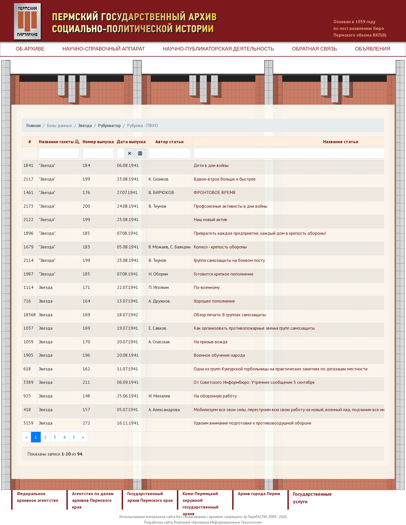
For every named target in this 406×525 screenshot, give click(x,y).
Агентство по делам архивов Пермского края (93, 500)
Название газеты (56, 141)
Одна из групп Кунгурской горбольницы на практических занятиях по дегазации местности (280, 368)
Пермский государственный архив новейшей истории (118, 21)
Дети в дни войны (211, 165)
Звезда (85, 125)
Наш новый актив (210, 219)
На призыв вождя (210, 341)
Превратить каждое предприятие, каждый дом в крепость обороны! (260, 233)
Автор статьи (169, 141)
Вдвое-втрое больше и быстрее (225, 179)
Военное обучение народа (219, 355)
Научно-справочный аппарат (104, 49)
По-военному (207, 287)
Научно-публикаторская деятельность (218, 49)
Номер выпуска (98, 141)
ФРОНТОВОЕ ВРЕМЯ (214, 192)
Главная (33, 125)
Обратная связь (314, 49)
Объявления (372, 49)
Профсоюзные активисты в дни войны (230, 206)
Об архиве (30, 49)
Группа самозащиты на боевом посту (229, 260)
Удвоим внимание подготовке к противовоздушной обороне (252, 423)
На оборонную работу (215, 396)
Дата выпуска (131, 141)
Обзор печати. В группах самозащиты (230, 314)
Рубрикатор (109, 125)
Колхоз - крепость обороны (220, 247)
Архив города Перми (259, 493)
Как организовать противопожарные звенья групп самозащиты (254, 328)
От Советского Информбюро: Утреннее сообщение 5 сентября (254, 382)
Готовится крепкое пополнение (223, 274)
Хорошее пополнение (214, 301)
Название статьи (340, 141)
